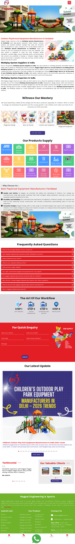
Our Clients (5, 528)
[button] (18, 451)
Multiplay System (25, 514)
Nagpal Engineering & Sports (37, 496)
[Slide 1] (33, 30)
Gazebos (38, 522)
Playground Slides (25, 520)
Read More (7, 507)
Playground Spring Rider (25, 531)
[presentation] (11, 350)
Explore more (38, 133)
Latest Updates (6, 522)
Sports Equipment (41, 527)
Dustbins (38, 524)
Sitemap (4, 520)
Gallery (3, 525)
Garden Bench (39, 519)
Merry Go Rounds (28, 125)
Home (3, 514)
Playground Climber (26, 525)
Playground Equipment (65, 126)
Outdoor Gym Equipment (46, 125)
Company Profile (6, 517)
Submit (25, 357)
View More (37, 454)
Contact (4, 530)
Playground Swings (9, 125)
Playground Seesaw (26, 528)
